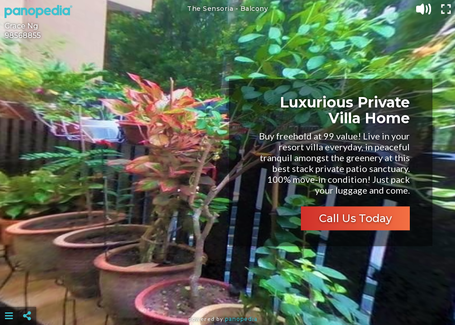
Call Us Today (355, 218)
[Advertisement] (228, 293)
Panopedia (241, 319)
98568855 (23, 35)
